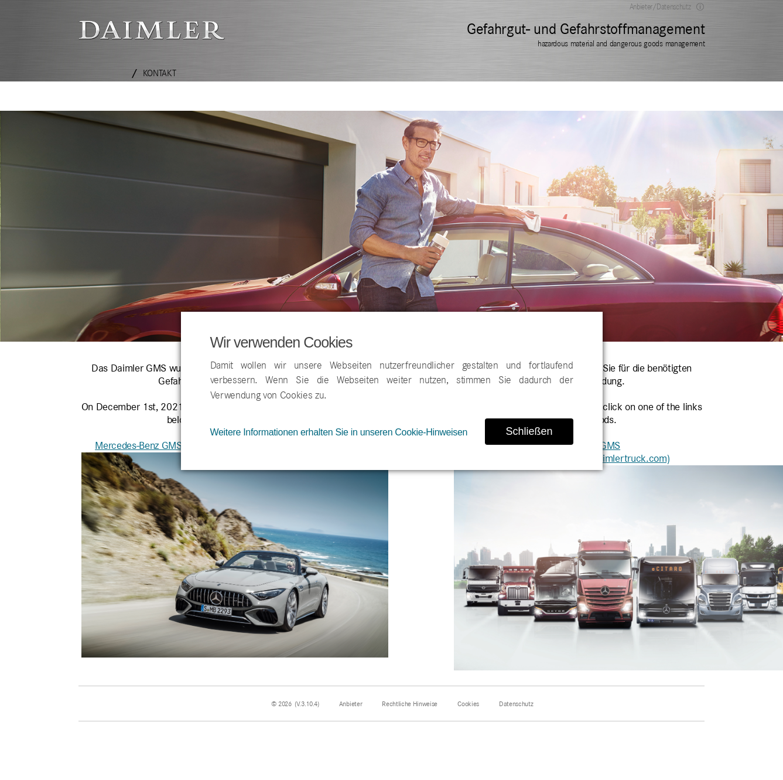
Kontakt (159, 73)
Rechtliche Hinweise (409, 703)
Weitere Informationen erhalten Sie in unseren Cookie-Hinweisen (339, 432)
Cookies (468, 703)
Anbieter (350, 703)
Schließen (528, 431)
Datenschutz (516, 703)
